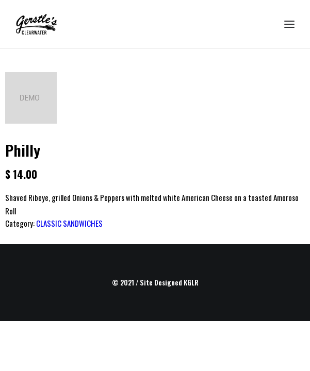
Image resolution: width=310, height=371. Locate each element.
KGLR (191, 282)
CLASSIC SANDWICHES (69, 223)
